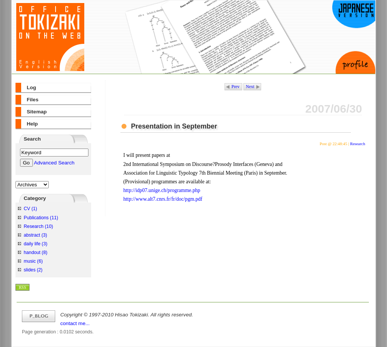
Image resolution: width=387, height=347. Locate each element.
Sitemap (37, 112)
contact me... (75, 323)
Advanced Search (54, 163)
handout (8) (36, 252)
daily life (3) (36, 243)
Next (250, 86)
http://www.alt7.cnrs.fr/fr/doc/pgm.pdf (162, 199)
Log (31, 87)
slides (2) (33, 270)
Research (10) (38, 226)
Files (33, 99)
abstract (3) (35, 235)
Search (32, 139)
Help (32, 124)
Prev (236, 86)
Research (357, 143)
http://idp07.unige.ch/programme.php (161, 190)
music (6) (33, 261)
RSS (22, 287)
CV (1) (30, 208)
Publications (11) (41, 217)
